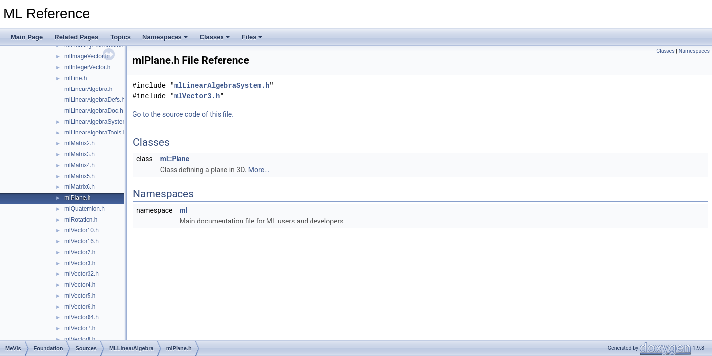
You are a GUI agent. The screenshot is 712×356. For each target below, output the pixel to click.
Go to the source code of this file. (183, 114)
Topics (120, 37)
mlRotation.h (80, 219)
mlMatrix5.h (79, 176)
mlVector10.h (81, 230)
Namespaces (165, 37)
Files (252, 37)
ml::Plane (174, 159)
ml (183, 210)
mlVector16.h (81, 241)
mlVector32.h (81, 273)
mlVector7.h (79, 328)
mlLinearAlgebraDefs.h (94, 99)
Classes (215, 37)
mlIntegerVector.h (87, 67)
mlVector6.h (79, 306)
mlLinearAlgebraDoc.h (93, 110)
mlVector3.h (79, 263)
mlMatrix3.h (79, 154)
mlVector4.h (79, 284)
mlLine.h (75, 78)
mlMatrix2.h (79, 143)
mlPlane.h (77, 197)
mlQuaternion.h (84, 208)
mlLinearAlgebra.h (88, 89)
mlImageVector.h (86, 56)
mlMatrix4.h (79, 165)
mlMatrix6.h (79, 186)
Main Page (27, 37)
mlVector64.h (81, 317)
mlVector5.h (79, 295)
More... (258, 170)
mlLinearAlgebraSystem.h (98, 121)
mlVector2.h (79, 252)
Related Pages (76, 37)
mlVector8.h (79, 339)
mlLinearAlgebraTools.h (95, 132)
